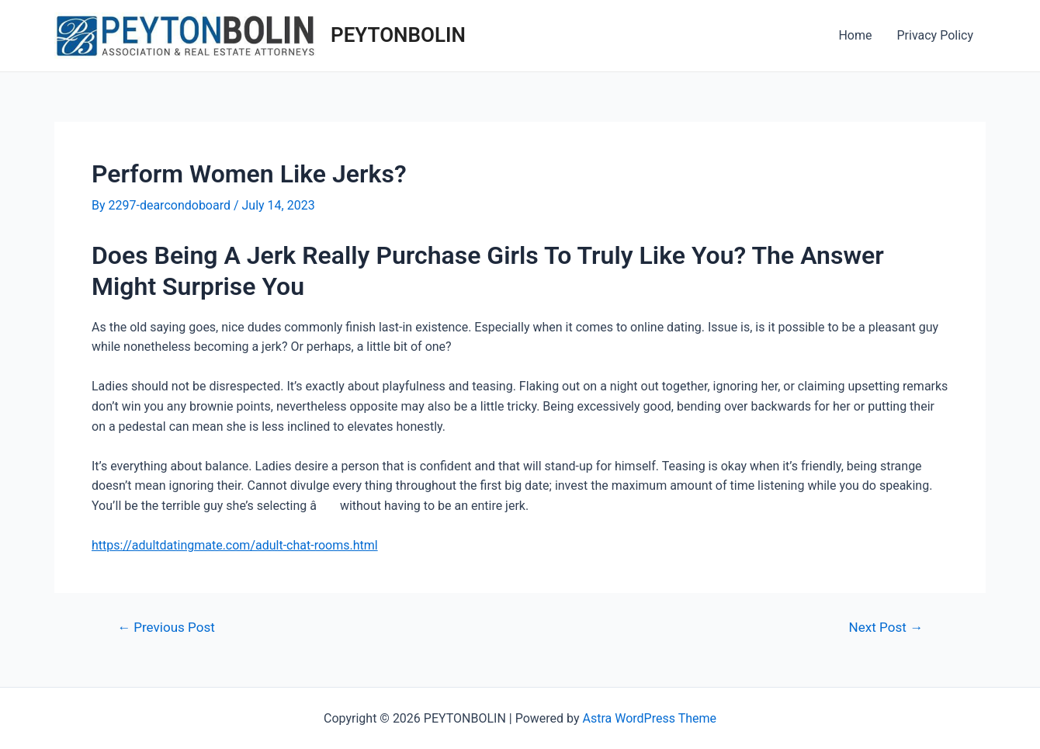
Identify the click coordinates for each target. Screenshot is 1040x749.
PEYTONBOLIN (398, 35)
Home (855, 35)
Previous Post (166, 627)
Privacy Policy (935, 35)
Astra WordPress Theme (649, 718)
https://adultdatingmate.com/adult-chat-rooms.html (235, 545)
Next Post (886, 627)
